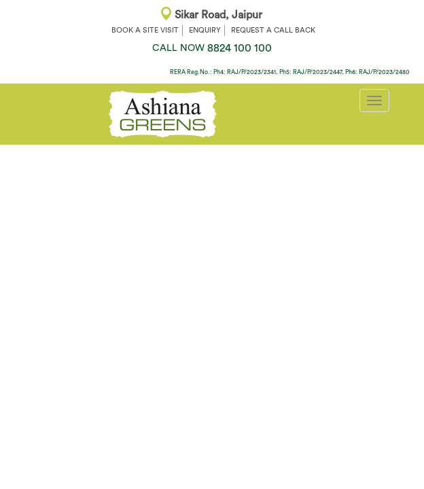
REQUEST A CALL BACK (273, 30)
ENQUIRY (205, 30)
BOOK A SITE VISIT (145, 30)
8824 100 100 (212, 48)
